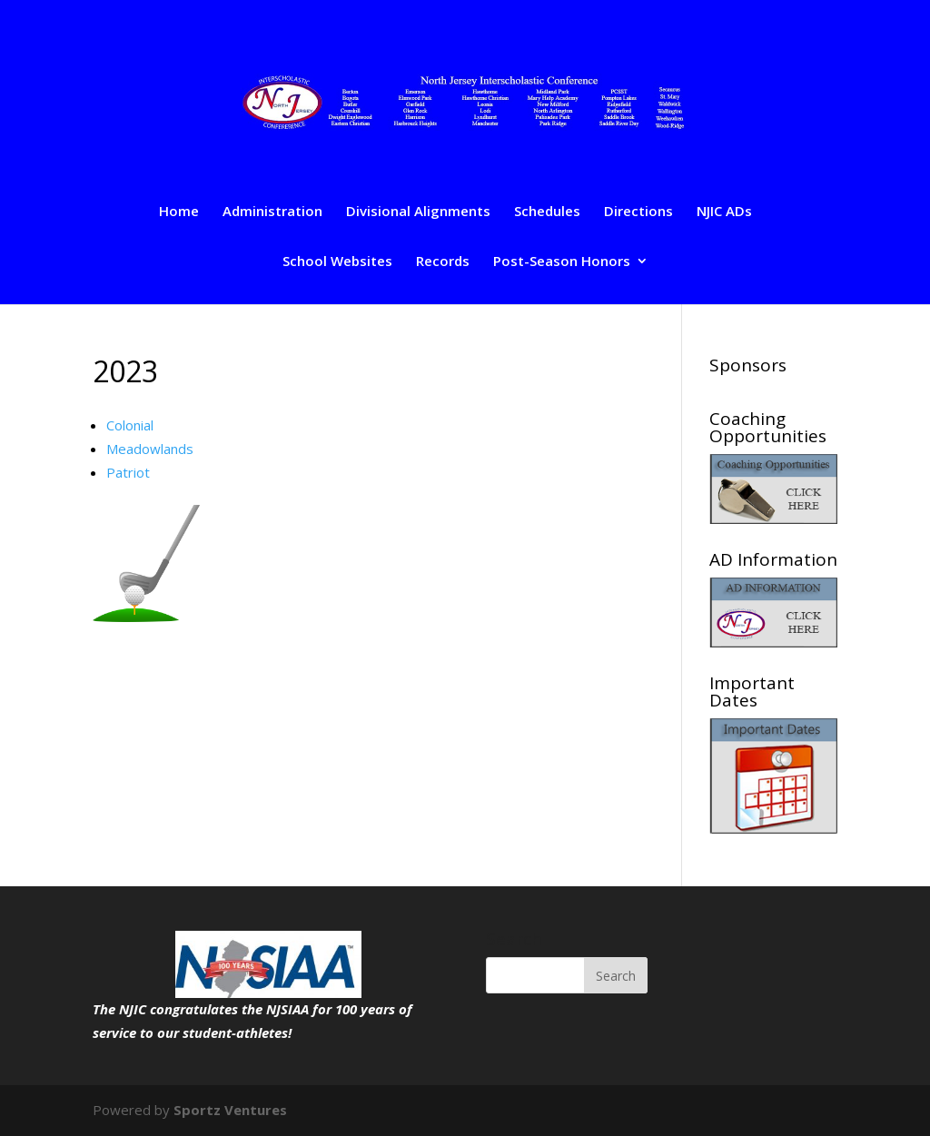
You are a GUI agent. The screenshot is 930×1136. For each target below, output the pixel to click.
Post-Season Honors (561, 262)
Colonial (129, 425)
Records (443, 262)
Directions (638, 212)
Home (179, 212)
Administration (272, 212)
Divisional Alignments (418, 212)
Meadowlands (149, 449)
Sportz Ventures (230, 1110)
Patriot (128, 472)
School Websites (337, 262)
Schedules (547, 212)
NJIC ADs (724, 212)
